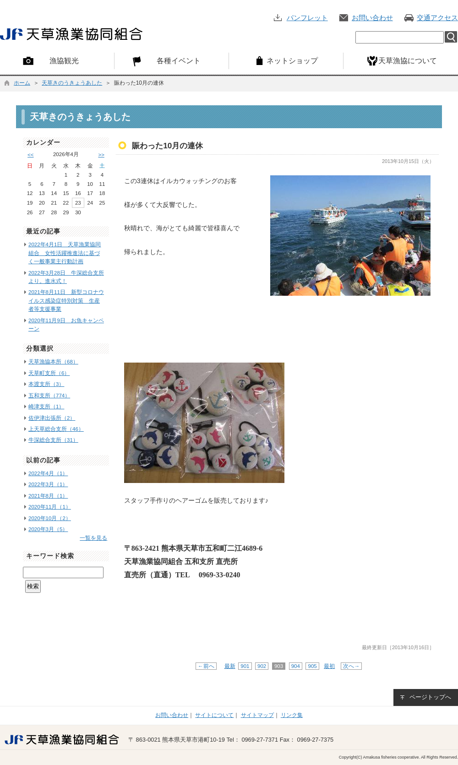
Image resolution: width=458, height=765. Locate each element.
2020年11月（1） (49, 507)
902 (262, 666)
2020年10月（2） (49, 518)
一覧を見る (93, 538)
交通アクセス (437, 18)
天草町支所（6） (49, 373)
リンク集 (292, 715)
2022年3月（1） (48, 484)
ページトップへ (430, 697)
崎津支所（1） (46, 406)
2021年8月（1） (48, 496)
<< (30, 154)
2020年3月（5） (48, 529)
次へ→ (351, 666)
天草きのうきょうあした (72, 83)
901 (245, 666)
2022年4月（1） (48, 473)
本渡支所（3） (46, 384)
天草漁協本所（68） (53, 361)
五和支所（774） (49, 395)
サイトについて (214, 715)
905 (312, 666)
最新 (229, 666)
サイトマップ (257, 715)
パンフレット (307, 18)
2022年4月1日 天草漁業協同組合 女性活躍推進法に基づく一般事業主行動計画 (64, 253)
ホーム (22, 83)
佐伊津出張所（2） (51, 418)
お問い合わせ (372, 18)
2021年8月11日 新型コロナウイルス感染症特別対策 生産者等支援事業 (66, 300)
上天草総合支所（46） (56, 429)
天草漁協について (407, 60)
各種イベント (179, 60)
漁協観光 (64, 60)
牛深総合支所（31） (53, 440)
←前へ (206, 666)
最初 (329, 666)
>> (101, 154)
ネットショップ (292, 60)
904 (296, 666)
